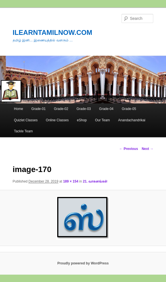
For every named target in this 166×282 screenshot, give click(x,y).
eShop (82, 120)
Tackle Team (23, 131)
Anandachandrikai (131, 120)
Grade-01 (38, 109)
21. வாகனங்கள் (95, 181)
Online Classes (57, 120)
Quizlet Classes (25, 120)
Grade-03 (83, 109)
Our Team (102, 120)
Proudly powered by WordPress (82, 263)
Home (18, 109)
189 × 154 (70, 181)
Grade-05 (129, 109)
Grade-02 (61, 109)
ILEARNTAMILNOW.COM (52, 32)
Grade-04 (106, 109)
